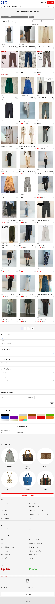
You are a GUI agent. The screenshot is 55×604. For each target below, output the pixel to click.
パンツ (31, 16)
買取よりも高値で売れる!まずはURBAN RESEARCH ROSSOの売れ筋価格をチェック (27, 431)
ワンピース (28, 383)
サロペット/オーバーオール (24, 95)
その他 (2, 95)
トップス (28, 378)
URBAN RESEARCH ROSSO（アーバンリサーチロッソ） (14, 16)
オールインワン (3, 44)
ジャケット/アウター (28, 380)
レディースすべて (28, 375)
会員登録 (50, 2)
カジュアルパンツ (22, 44)
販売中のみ (4, 21)
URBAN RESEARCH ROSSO (27, 353)
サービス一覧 (4, 587)
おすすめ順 (12, 21)
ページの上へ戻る (27, 594)
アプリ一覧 (31, 587)
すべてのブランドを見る (27, 495)
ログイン (43, 2)
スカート (28, 386)
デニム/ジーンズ (22, 69)
